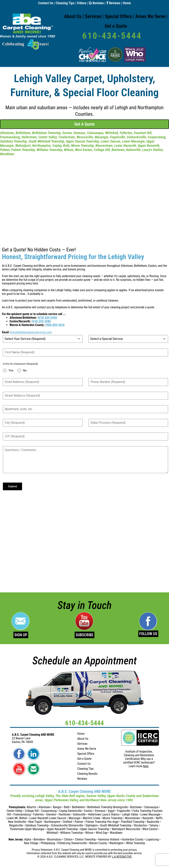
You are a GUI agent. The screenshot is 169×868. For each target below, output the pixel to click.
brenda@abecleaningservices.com (31, 332)
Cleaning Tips (65, 3)
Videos (81, 3)
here (145, 766)
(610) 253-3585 (41, 321)
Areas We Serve (150, 16)
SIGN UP (20, 635)
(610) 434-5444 (47, 317)
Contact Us (45, 3)
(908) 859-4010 (55, 325)
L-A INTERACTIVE (122, 856)
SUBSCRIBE (84, 635)
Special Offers (118, 16)
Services (93, 16)
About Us (73, 16)
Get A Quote (84, 124)
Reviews (96, 3)
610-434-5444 (112, 36)
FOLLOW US (148, 633)
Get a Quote (116, 26)
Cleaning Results (87, 773)
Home (127, 3)
